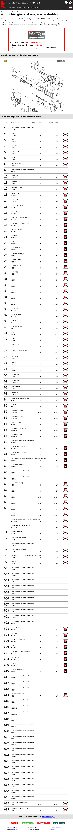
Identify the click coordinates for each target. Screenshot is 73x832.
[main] (36, 415)
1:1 (62, 61)
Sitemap (52, 829)
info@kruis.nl (13, 829)
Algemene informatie (55, 827)
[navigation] (34, 7)
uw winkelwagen (48, 817)
